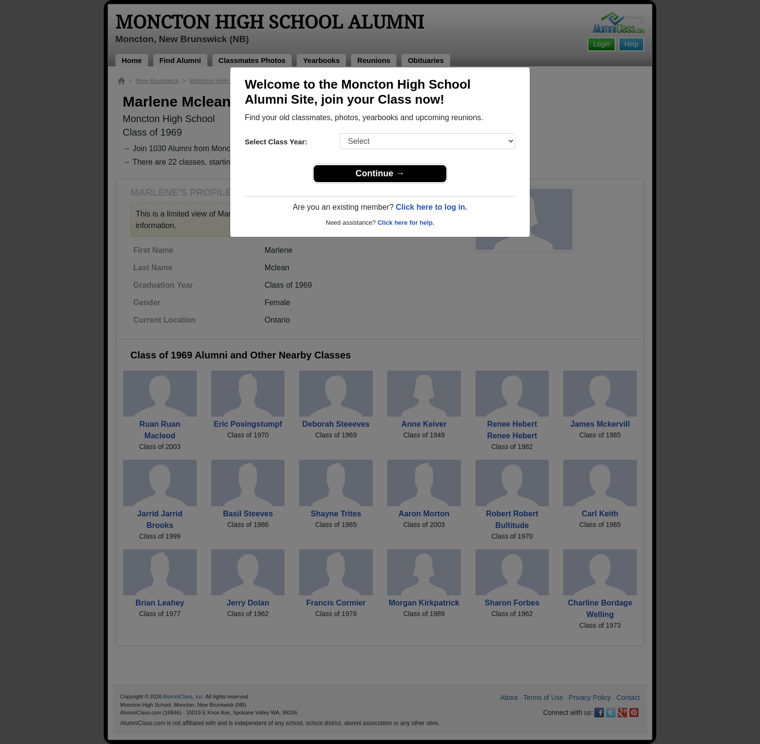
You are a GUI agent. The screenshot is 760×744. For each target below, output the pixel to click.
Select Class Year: (276, 142)
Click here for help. (406, 222)
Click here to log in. (431, 207)
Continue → (380, 173)
